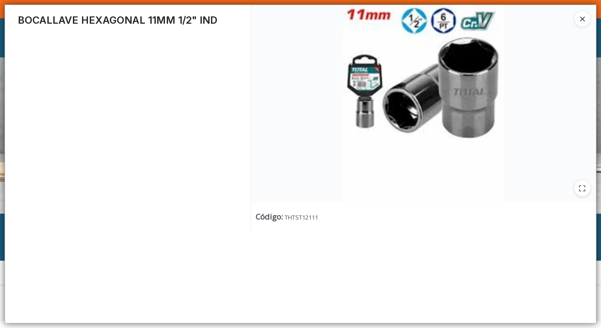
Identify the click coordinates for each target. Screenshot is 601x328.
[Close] (582, 18)
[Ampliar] (582, 188)
